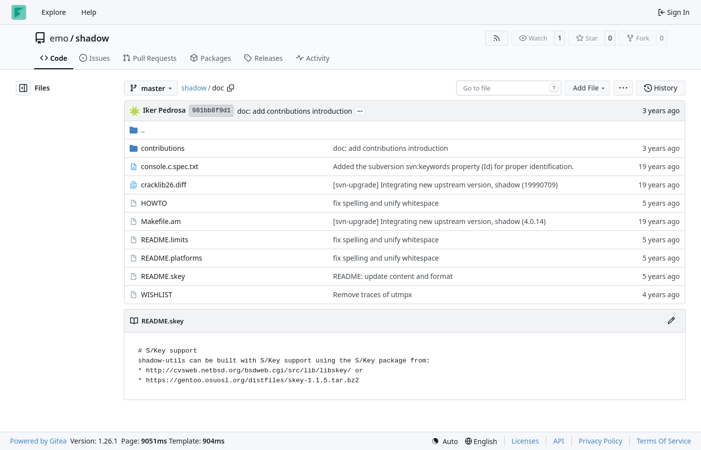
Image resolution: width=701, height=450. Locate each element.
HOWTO (154, 203)
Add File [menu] (590, 87)
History (660, 87)
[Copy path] (230, 88)
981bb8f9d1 (211, 110)
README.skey (163, 276)
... (360, 110)
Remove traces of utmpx (372, 294)
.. (137, 130)
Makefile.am (161, 221)
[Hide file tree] (23, 88)
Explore (54, 12)
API (558, 441)
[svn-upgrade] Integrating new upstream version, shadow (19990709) (445, 184)
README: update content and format (393, 276)
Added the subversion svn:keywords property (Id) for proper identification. (453, 166)
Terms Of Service (664, 441)
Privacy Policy (600, 441)
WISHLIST (156, 294)
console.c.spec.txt (169, 166)
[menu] (623, 88)
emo (59, 38)
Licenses (525, 441)
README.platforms (171, 258)
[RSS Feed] (496, 38)
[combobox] (508, 88)
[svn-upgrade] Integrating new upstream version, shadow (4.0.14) (439, 221)
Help (88, 12)
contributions (163, 148)
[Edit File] (671, 321)
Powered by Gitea (38, 441)
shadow (92, 38)
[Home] (19, 12)
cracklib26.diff (164, 184)
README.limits (164, 239)
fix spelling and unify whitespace (386, 203)
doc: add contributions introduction (294, 111)
